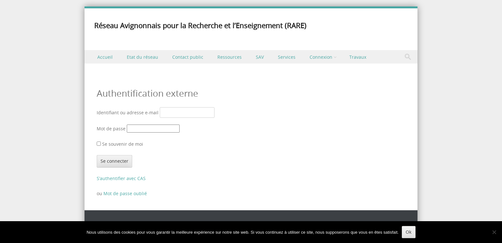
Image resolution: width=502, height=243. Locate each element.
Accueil (105, 57)
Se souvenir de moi (120, 144)
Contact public (187, 57)
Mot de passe (111, 129)
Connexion (321, 57)
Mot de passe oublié (125, 193)
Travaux (357, 57)
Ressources (229, 57)
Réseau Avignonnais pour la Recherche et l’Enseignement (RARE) (200, 25)
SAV (260, 57)
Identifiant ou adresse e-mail (127, 112)
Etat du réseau (142, 57)
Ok (408, 232)
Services (287, 57)
